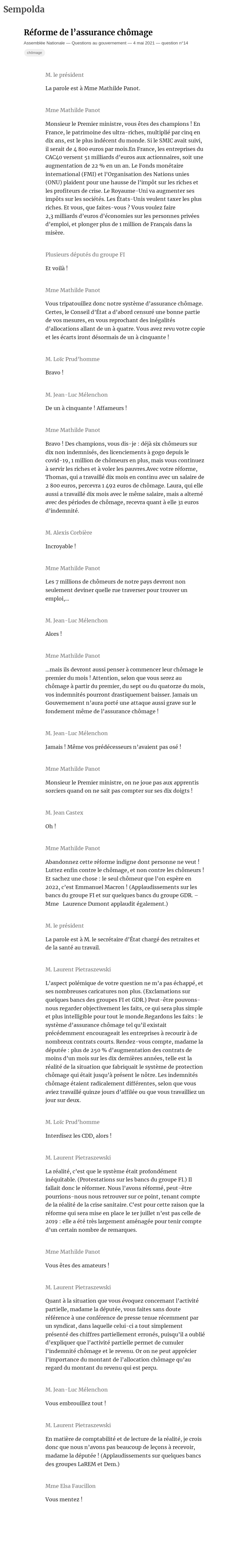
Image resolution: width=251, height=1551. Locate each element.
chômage (34, 53)
